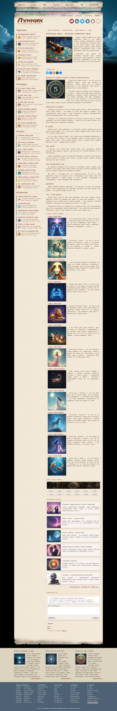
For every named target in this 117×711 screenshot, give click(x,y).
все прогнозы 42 (75, 587)
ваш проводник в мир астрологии (29, 23)
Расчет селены (42, 692)
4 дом (77, 491)
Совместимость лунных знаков (28, 163)
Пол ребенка (28, 689)
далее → (90, 226)
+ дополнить (88, 15)
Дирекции (40, 698)
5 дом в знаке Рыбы (55, 456)
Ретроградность (75, 696)
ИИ (82, 5)
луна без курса (78, 9)
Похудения (19, 694)
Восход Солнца (75, 698)
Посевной (19, 700)
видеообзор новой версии (75, 598)
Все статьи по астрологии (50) (28, 231)
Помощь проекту (93, 702)
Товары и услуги (92, 700)
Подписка (90, 694)
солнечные (34, 156)
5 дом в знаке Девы (54, 325)
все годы (31, 102)
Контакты (90, 689)
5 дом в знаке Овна (54, 217)
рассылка (79, 15)
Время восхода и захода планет (28, 177)
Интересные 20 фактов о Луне (28, 217)
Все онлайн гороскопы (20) (27, 75)
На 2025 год (58, 702)
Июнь (55, 689)
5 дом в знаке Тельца (55, 238)
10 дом (77, 494)
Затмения (73, 690)
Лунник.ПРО (94, 5)
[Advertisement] (30, 251)
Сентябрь (57, 694)
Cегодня (33, 5)
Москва (97, 15)
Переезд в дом (28, 692)
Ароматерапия (28, 694)
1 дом (50, 491)
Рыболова (19, 702)
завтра (28, 88)
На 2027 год (58, 698)
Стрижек (18, 687)
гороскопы (44, 9)
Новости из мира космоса (26, 224)
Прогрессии (41, 696)
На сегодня (21, 88)
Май (44, 5)
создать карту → (98, 678)
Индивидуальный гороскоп (26, 34)
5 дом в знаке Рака (54, 282)
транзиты (37, 9)
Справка (89, 692)
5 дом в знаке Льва (54, 304)
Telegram (74, 602)
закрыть (95, 617)
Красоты (18, 696)
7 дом (50, 494)
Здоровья (18, 692)
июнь (25, 95)
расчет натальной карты (55, 9)
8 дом (59, 494)
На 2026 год (58, 700)
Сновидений (27, 687)
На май (20, 95)
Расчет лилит (42, 690)
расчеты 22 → (95, 587)
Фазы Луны (70, 5)
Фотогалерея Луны (24, 203)
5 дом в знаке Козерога (56, 412)
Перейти (76, 510)
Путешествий (28, 702)
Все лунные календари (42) (27, 123)
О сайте (89, 687)
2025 (25, 102)
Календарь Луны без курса (27, 170)
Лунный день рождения (25, 62)
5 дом (85, 491)
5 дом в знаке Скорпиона (56, 369)
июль (30, 95)
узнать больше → (36, 678)
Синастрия (41, 702)
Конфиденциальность (93, 698)
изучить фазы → (66, 678)
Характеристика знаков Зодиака (28, 210)
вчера (33, 88)
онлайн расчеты (68, 9)
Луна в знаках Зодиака (25, 149)
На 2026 (20, 102)
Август (56, 692)
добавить (52, 617)
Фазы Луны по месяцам (26, 142)
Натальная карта (43, 687)
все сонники (33, 196)
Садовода (19, 698)
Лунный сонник (23, 196)
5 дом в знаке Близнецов (56, 260)
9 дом (68, 494)
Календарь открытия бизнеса (27, 116)
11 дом (86, 494)
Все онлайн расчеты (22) (26, 184)
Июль (55, 690)
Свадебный (27, 698)
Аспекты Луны (74, 694)
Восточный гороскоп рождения (28, 69)
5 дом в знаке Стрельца (56, 391)
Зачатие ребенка (29, 690)
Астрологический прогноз (26, 41)
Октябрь (56, 696)
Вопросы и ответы (93, 690)
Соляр (39, 694)
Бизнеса (26, 700)
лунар (32, 9)
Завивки (18, 690)
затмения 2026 (88, 9)
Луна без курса (75, 692)
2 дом (59, 491)
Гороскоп (56, 5)
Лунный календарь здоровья (27, 109)
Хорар (39, 700)
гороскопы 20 (85, 587)
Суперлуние (73, 700)
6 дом (94, 491)
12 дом (95, 494)
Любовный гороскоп (24, 55)
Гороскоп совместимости (26, 48)
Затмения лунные (23, 156)
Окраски (18, 689)
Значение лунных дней (25, 135)
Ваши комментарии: (73, 610)
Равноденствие (74, 702)
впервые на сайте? (67, 15)
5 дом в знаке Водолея (55, 434)
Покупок (26, 696)
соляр (28, 9)
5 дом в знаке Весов (55, 347)
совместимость (21, 9)
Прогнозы (21, 5)
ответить (64, 631)
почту (68, 602)
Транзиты (40, 689)
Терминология (91, 696)
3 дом (68, 491)
